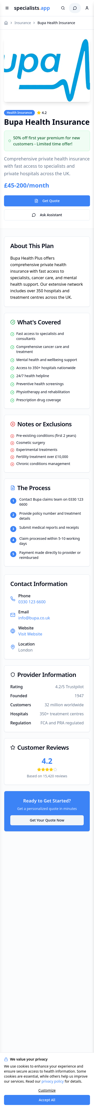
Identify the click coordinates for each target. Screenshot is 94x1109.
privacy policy (53, 1081)
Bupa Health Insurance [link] (56, 22)
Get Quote (47, 200)
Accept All (47, 1099)
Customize (47, 1090)
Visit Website (30, 634)
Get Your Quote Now (47, 820)
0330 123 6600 (32, 602)
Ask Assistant (47, 214)
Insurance (23, 22)
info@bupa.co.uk (34, 618)
